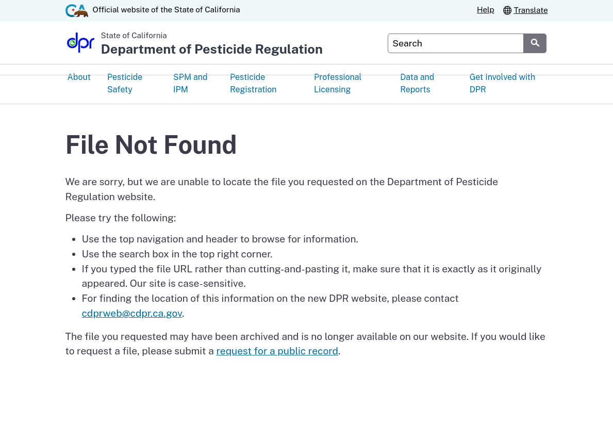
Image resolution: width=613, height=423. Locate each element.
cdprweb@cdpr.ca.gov (132, 313)
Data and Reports (417, 84)
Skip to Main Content (306, 0)
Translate (525, 10)
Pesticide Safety (124, 84)
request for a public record (277, 351)
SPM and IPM (190, 84)
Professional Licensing (337, 84)
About (79, 78)
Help (485, 9)
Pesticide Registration (253, 84)
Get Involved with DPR (503, 84)
